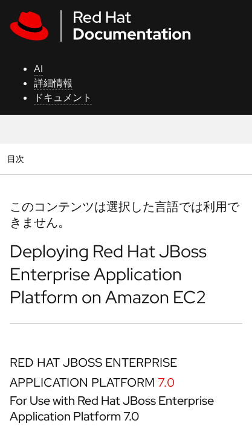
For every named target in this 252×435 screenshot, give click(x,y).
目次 (17, 158)
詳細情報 (53, 83)
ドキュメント (63, 97)
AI (38, 68)
